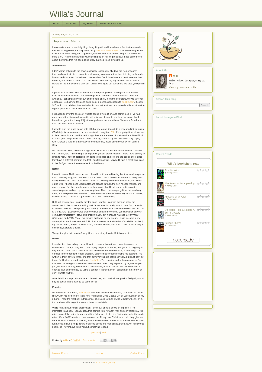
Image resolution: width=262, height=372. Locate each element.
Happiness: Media (66, 41)
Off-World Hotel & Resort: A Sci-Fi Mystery (180, 211)
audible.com (128, 102)
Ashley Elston (172, 173)
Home (56, 23)
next (104, 332)
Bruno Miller (171, 225)
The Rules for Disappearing (180, 183)
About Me (71, 23)
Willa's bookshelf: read (183, 163)
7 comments (89, 340)
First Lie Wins (172, 170)
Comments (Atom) (105, 362)
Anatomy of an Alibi (175, 196)
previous (95, 332)
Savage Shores (173, 223)
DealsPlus (95, 260)
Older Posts (137, 353)
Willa (66, 340)
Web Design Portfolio (110, 23)
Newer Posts (60, 353)
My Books (88, 23)
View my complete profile (182, 87)
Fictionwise (84, 292)
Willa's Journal (77, 14)
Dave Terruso (172, 215)
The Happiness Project (107, 50)
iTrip (113, 132)
